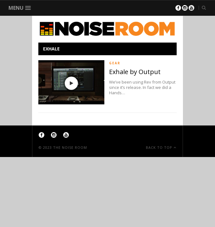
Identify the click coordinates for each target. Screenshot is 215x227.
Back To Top (160, 147)
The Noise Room (70, 147)
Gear (114, 63)
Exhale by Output (135, 71)
